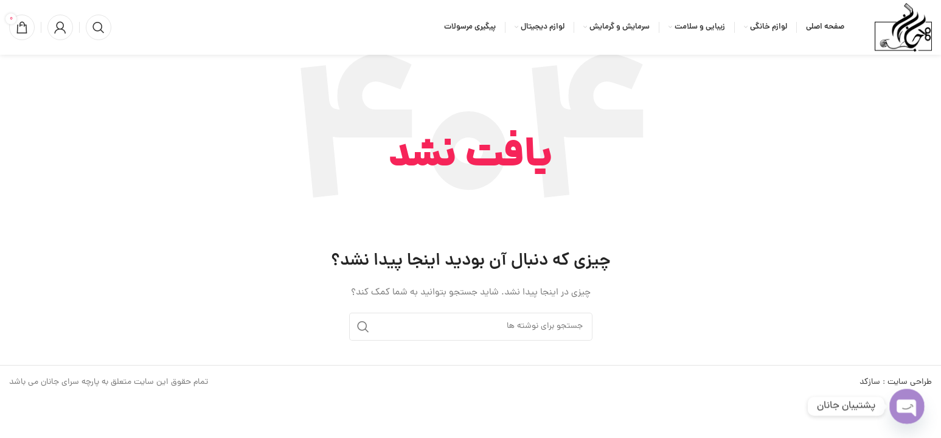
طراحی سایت (909, 382)
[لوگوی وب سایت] (903, 28)
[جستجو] (98, 27)
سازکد (869, 382)
